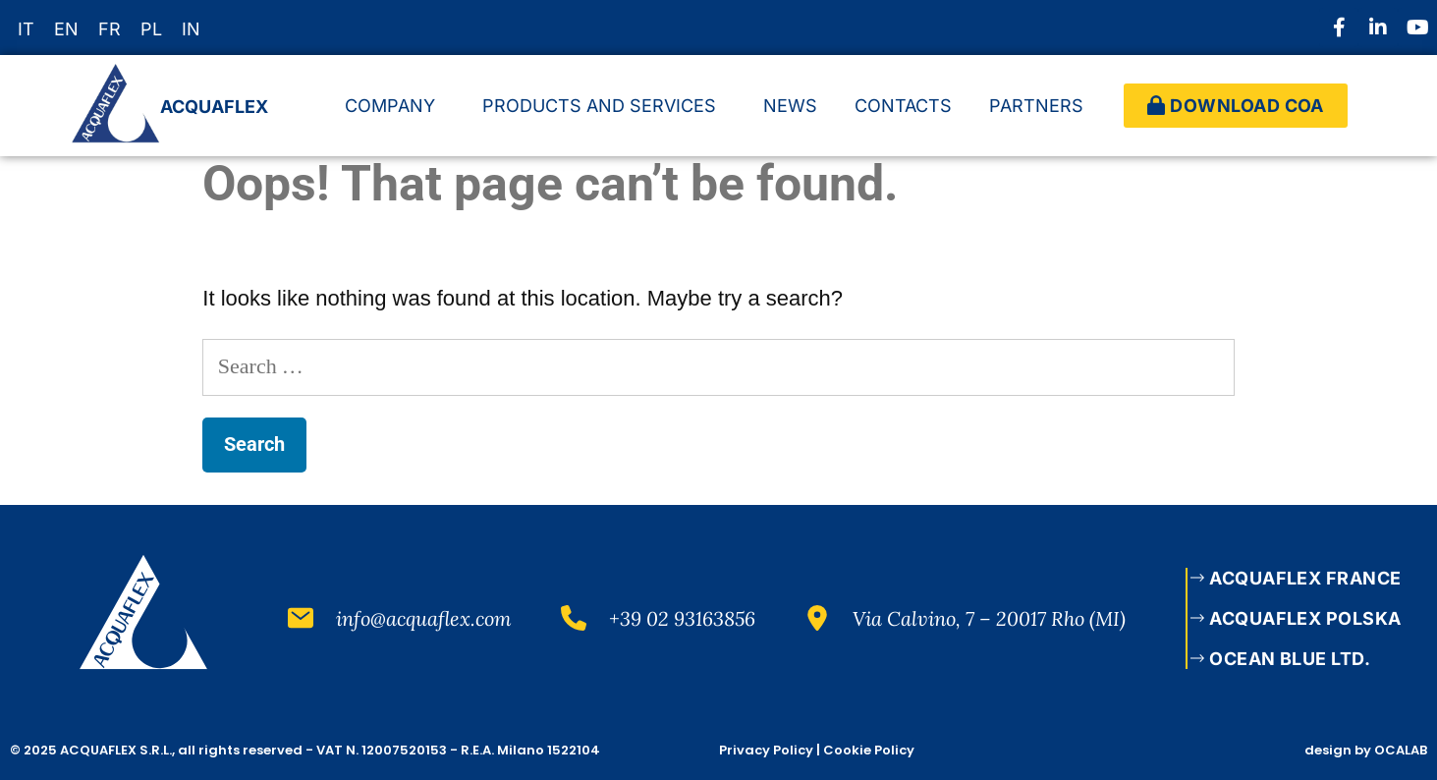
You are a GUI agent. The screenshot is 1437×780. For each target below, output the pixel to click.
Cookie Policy (868, 750)
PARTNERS (1041, 105)
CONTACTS (903, 105)
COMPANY (395, 105)
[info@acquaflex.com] (300, 618)
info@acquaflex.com (424, 618)
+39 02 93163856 (682, 618)
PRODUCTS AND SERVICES (604, 105)
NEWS (790, 105)
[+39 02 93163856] (573, 618)
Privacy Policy (766, 750)
